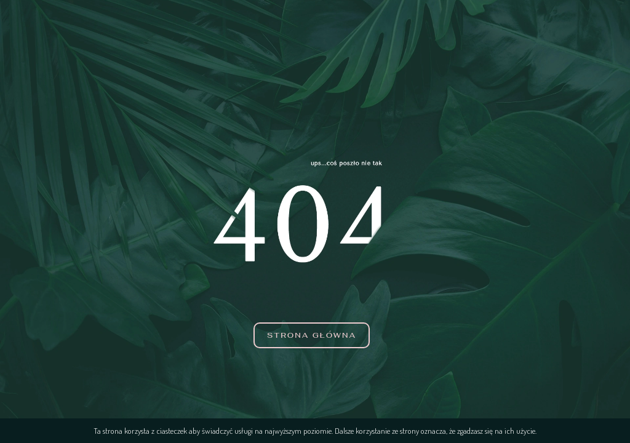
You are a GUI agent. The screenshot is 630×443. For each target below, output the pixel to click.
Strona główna (311, 335)
